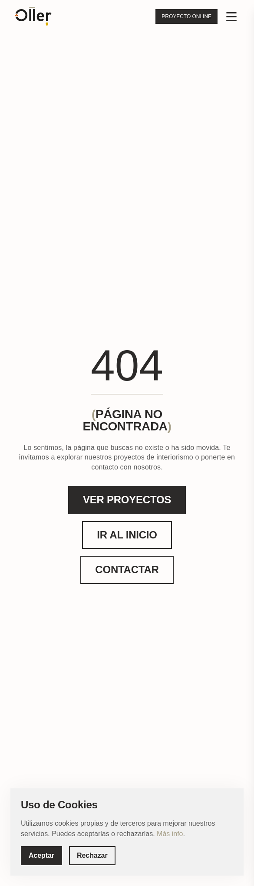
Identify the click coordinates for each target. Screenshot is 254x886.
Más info (170, 833)
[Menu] (231, 17)
